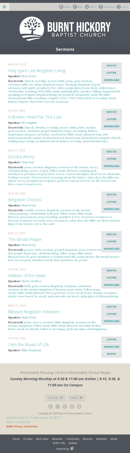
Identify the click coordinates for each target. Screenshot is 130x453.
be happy (59, 329)
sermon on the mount (73, 167)
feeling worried (18, 177)
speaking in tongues (21, 94)
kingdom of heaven (52, 289)
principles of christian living (99, 296)
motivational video (95, 141)
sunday (90, 127)
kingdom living (47, 94)
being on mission (38, 141)
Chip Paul (27, 162)
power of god (39, 170)
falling (97, 91)
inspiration (73, 88)
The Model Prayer (25, 239)
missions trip (92, 134)
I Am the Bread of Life (28, 344)
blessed (72, 170)
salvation (84, 286)
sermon (86, 81)
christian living (18, 170)
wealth (28, 210)
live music (35, 138)
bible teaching (36, 98)
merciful (84, 325)
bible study (52, 91)
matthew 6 (15, 174)
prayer (52, 81)
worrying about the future (68, 177)
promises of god (35, 174)
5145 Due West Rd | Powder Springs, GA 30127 (33, 417)
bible (25, 84)
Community (72, 439)
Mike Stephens (31, 350)
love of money (84, 217)
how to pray (28, 256)
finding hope (16, 141)
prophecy (43, 88)
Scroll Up (55, 397)
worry (94, 167)
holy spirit (28, 88)
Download (111, 80)
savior (12, 293)
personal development (73, 94)
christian (14, 84)
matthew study (42, 260)
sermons (14, 88)
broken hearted (53, 138)
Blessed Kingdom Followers (34, 312)
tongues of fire (57, 98)
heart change (94, 293)
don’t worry (56, 174)
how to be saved (72, 293)
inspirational (111, 91)
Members (101, 439)
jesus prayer (86, 256)
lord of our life (90, 180)
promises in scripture (41, 180)
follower (46, 329)
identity (40, 127)
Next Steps (42, 439)
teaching (31, 91)
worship (40, 81)
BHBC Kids (59, 443)
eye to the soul (44, 224)
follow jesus (58, 170)
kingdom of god (89, 84)
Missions (88, 439)
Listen (111, 72)
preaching (80, 131)
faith (61, 81)
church (29, 81)
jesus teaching (47, 217)
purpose (30, 134)
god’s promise (76, 329)
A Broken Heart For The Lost (35, 117)
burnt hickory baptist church (100, 138)
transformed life (64, 256)
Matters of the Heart (27, 275)
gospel (45, 131)
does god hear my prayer (71, 260)
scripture (70, 286)
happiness (25, 325)
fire (53, 88)
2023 (72, 98)
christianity (16, 91)
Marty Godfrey (31, 281)
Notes (111, 354)
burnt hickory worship (92, 98)
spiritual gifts (70, 91)
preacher (43, 134)
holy (41, 91)
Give (77, 7)
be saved (40, 296)
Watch (90, 7)
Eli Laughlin (29, 122)
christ (38, 84)
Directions (106, 7)
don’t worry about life (105, 174)
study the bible (100, 94)
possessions (28, 217)
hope (60, 84)
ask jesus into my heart (63, 296)
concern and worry (29, 184)
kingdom (49, 84)
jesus (69, 81)
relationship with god (44, 213)
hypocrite (30, 253)
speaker (85, 91)
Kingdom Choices (24, 199)
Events (65, 7)
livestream (73, 138)
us (30, 84)
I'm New (28, 439)
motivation (58, 134)
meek (20, 329)
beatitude (32, 329)
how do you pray (19, 260)
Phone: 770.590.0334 (18, 422)
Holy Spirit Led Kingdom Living (36, 70)
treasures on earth (32, 220)
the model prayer (107, 256)
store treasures (57, 220)
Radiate (72, 443)
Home (76, 397)
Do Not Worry (21, 156)
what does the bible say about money (94, 220)
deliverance (107, 88)
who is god (52, 293)
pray (81, 249)
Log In (122, 7)
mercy (37, 322)
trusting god (87, 170)
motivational (17, 98)
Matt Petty (28, 76)
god (77, 81)
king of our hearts (20, 224)
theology (71, 84)
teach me (62, 101)
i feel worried (40, 177)
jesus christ (90, 88)
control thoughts (77, 174)
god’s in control (68, 180)
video (61, 88)
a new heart (25, 296)
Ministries (57, 439)
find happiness (97, 329)
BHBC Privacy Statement (22, 426)
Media (113, 439)
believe (92, 131)
